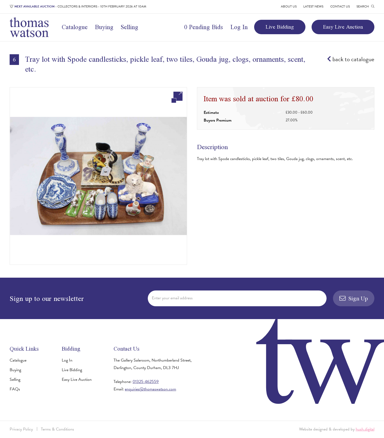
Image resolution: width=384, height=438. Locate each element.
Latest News (313, 6)
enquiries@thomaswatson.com (150, 389)
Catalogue (75, 27)
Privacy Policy (21, 429)
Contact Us (340, 6)
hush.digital (365, 429)
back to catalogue (350, 59)
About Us (289, 6)
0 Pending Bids (203, 27)
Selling (129, 27)
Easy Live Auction (343, 27)
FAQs (15, 389)
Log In (239, 27)
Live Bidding (280, 27)
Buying (104, 27)
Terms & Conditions (57, 429)
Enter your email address (172, 298)
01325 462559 (146, 381)
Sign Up (353, 298)
